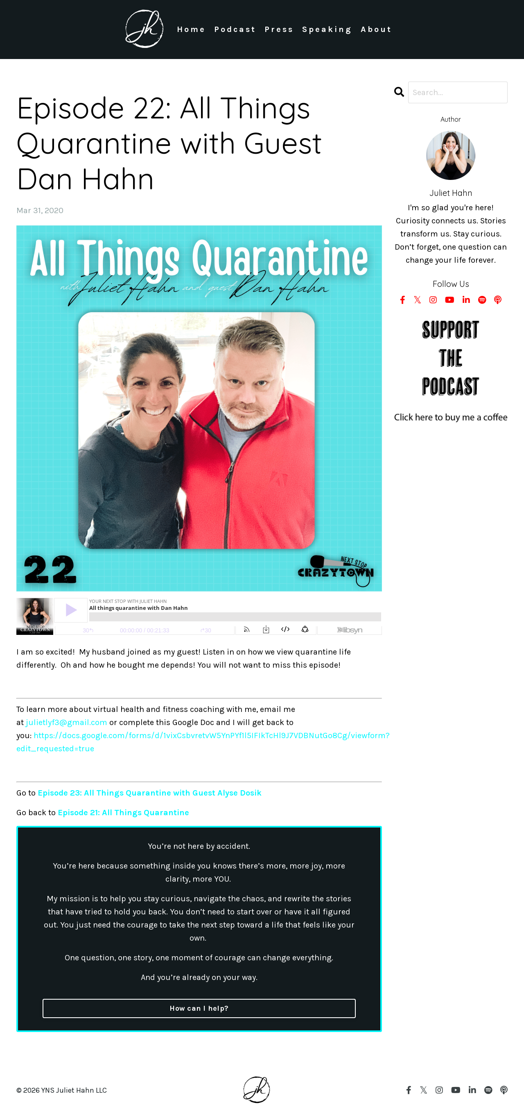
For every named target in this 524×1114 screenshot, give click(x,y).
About (376, 29)
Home (191, 29)
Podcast (235, 29)
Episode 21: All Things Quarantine (123, 812)
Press (279, 29)
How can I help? (198, 1008)
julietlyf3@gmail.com (66, 722)
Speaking (327, 29)
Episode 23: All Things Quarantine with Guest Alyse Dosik (150, 793)
